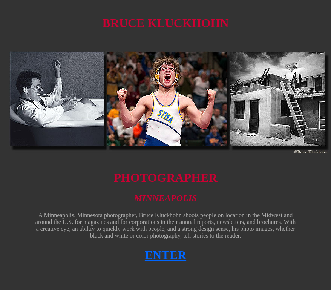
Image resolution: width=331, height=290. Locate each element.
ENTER (165, 255)
